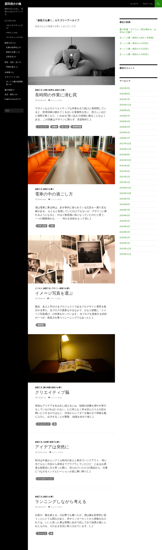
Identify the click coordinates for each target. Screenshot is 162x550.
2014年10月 (125, 193)
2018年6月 (125, 110)
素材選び (41, 325)
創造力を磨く (60, 90)
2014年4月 (125, 226)
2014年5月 (125, 221)
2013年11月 (125, 254)
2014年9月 (125, 198)
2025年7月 (125, 99)
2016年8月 (125, 154)
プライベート (10, 77)
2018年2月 (125, 132)
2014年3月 (125, 232)
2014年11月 (125, 187)
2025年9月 (125, 88)
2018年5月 (125, 115)
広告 (52, 226)
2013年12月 (125, 248)
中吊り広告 (42, 226)
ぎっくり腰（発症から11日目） (135, 48)
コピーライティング (14, 25)
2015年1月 (125, 182)
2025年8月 (125, 93)
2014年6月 (125, 215)
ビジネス (38, 288)
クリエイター (43, 127)
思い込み (64, 127)
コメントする (56, 100)
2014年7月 (125, 209)
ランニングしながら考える (60, 501)
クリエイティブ (44, 424)
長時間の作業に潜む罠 (56, 94)
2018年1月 (125, 138)
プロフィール (148, 4)
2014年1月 (125, 243)
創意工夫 (38, 90)
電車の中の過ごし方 (54, 193)
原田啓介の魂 (13, 3)
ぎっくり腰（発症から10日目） (135, 54)
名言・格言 (9, 94)
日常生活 (9, 56)
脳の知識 (47, 387)
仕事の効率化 (48, 90)
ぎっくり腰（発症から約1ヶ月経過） (137, 37)
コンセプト (134, 4)
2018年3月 (125, 127)
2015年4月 (125, 171)
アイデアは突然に (52, 446)
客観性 (54, 127)
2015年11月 (125, 160)
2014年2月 (125, 237)
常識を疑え (10, 67)
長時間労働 (76, 127)
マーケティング (12, 37)
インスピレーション (45, 479)
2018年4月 (125, 121)
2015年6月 (125, 165)
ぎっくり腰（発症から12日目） (135, 43)
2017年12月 (125, 143)
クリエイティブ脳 (52, 392)
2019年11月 (125, 104)
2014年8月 (125, 204)
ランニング (42, 533)
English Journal (11, 99)
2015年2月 (125, 176)
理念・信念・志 (11, 62)
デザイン (55, 288)
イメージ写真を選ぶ (54, 293)
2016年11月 (125, 149)
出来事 (46, 442)
